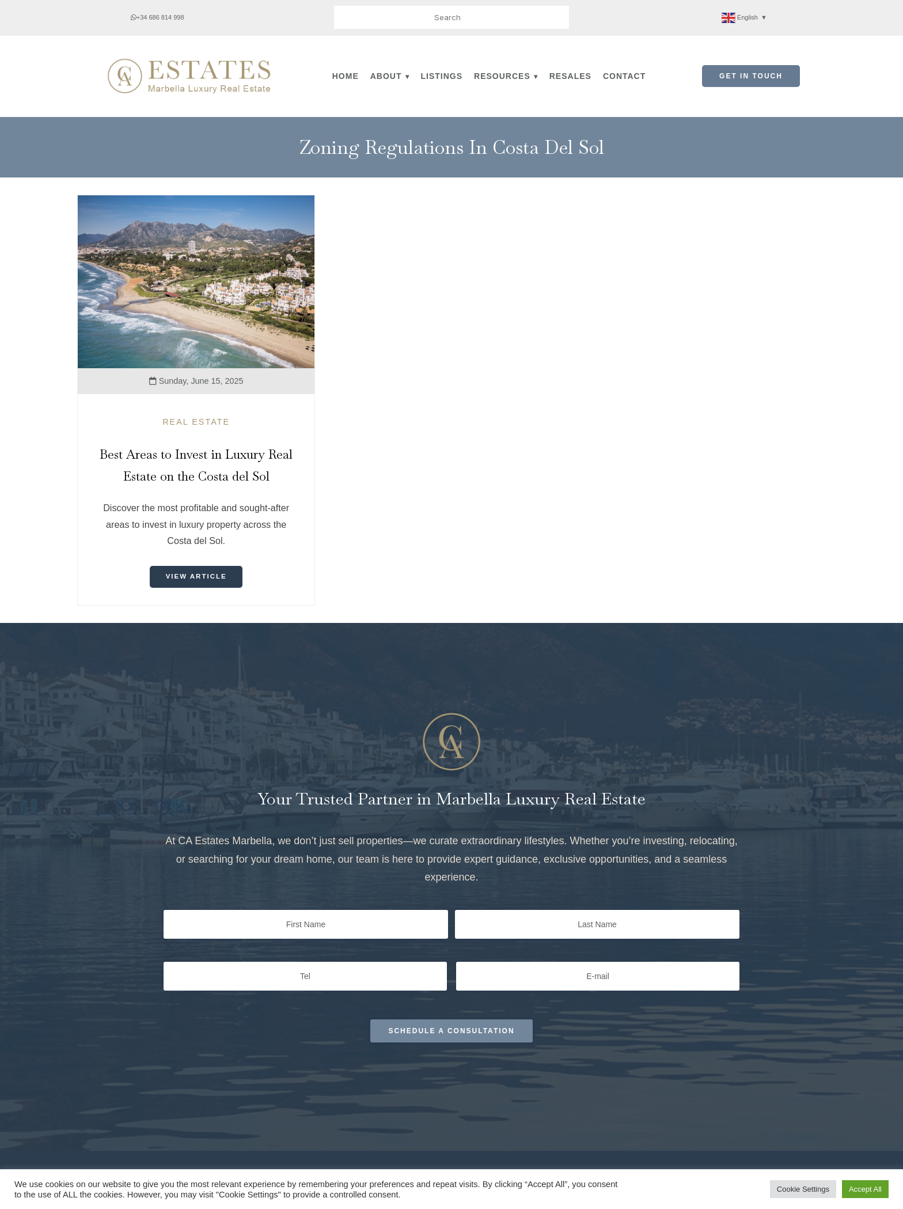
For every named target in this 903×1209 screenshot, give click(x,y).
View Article (196, 577)
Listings (442, 76)
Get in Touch (751, 76)
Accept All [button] (865, 1189)
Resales (570, 76)
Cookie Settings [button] (803, 1189)
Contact (624, 76)
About (386, 76)
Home (345, 76)
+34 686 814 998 (157, 17)
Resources (502, 76)
